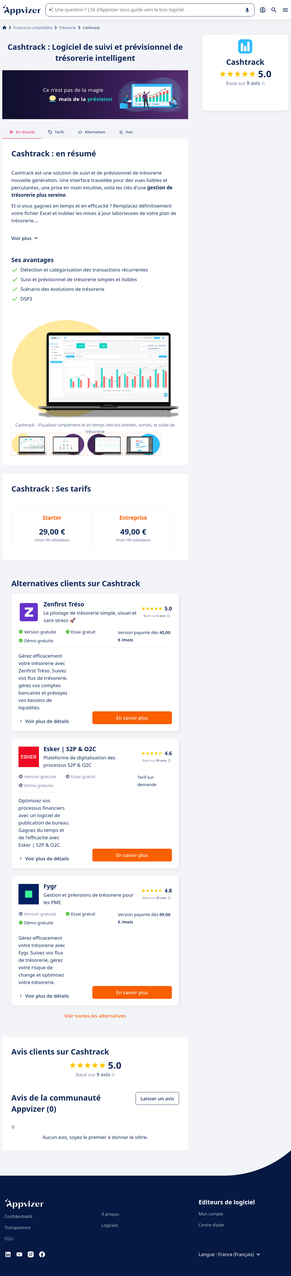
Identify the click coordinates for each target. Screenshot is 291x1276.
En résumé (21, 131)
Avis (126, 131)
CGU (9, 1238)
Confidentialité (18, 1216)
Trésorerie (67, 27)
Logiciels (109, 1225)
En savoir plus (132, 717)
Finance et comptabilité (32, 27)
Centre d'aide (211, 1225)
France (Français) (240, 1254)
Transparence (18, 1227)
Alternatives (91, 131)
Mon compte (211, 1214)
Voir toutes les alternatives (95, 1016)
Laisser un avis (157, 1098)
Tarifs (56, 131)
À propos (110, 1214)
